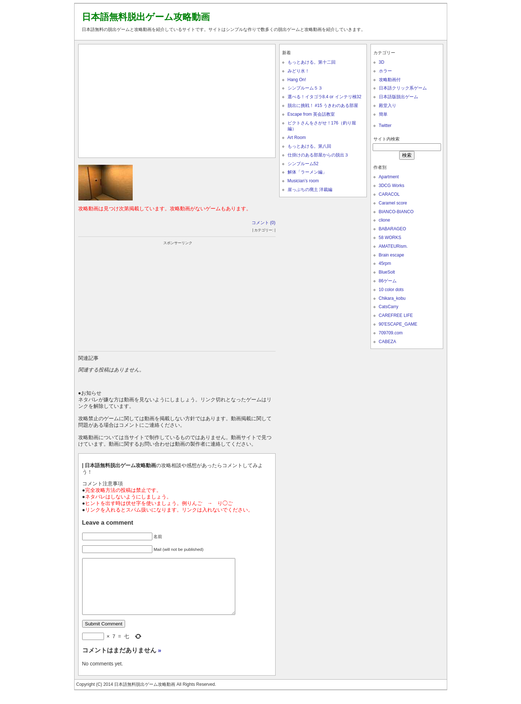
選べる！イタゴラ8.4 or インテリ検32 (324, 96)
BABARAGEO (392, 228)
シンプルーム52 (303, 163)
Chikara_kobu (392, 298)
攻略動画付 (390, 79)
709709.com (391, 332)
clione (384, 220)
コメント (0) (264, 222)
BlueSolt (387, 272)
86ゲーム (388, 280)
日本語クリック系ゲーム (403, 88)
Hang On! (297, 79)
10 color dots (391, 289)
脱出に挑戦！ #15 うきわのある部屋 (323, 105)
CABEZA (387, 341)
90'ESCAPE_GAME (398, 324)
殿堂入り (387, 105)
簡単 (383, 114)
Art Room (297, 137)
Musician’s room (303, 180)
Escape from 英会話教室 (311, 114)
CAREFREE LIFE (396, 315)
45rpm (385, 263)
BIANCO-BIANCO (396, 211)
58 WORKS (390, 237)
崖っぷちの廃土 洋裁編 (310, 189)
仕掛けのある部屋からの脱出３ (318, 155)
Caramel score (393, 203)
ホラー (385, 70)
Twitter (385, 125)
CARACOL (389, 194)
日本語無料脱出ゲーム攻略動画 (146, 17)
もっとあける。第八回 (309, 146)
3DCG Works (391, 185)
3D (381, 62)
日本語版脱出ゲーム (398, 96)
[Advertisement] (177, 99)
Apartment (389, 176)
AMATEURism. (393, 246)
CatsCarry (388, 306)
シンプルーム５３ (305, 88)
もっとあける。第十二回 (312, 62)
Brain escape (391, 255)
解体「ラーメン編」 (307, 172)
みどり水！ (298, 70)
